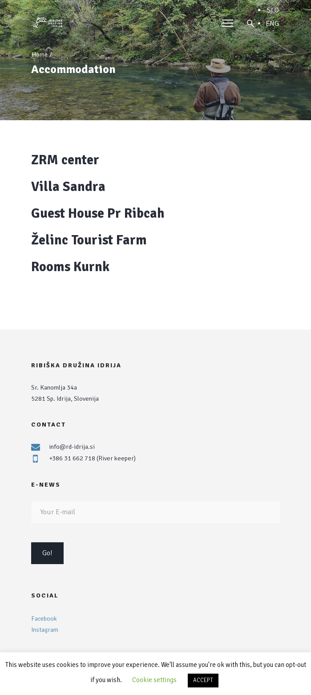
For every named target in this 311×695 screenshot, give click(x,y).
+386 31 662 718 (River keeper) (92, 458)
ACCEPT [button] (203, 680)
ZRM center (65, 160)
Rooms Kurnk (70, 267)
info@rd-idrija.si (72, 447)
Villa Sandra (68, 187)
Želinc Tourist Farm (89, 240)
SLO (273, 10)
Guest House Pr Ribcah (98, 213)
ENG (272, 23)
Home (40, 54)
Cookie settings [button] (154, 680)
